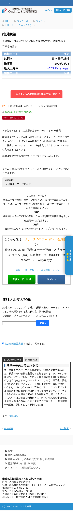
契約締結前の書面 (17, 456)
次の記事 (64, 429)
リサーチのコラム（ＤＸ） (13, 118)
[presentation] (24, 334)
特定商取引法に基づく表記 (22, 464)
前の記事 (8, 429)
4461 (66, 73)
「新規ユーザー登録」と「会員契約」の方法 (36, 270)
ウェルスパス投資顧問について (24, 468)
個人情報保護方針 (14, 344)
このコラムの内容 (13, 361)
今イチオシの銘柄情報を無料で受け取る (36, 94)
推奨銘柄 (13, 417)
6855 (66, 54)
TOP (10, 452)
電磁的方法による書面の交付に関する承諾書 (31, 460)
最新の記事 (32, 361)
